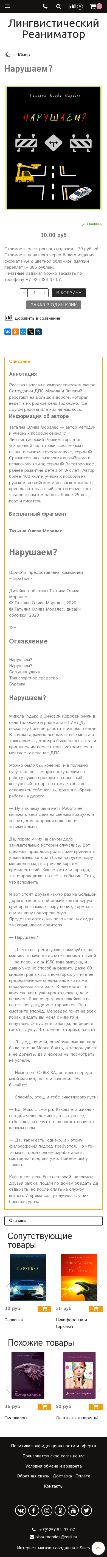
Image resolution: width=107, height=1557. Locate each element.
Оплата (82, 1476)
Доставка (62, 1476)
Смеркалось (16, 1418)
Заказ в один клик (54, 305)
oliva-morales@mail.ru (56, 1537)
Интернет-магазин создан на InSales (53, 1548)
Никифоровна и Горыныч (71, 1323)
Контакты (53, 1486)
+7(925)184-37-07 (56, 1530)
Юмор (24, 55)
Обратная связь (33, 1476)
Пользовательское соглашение (53, 1456)
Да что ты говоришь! (77, 1418)
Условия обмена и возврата (53, 1466)
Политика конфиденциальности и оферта (53, 1446)
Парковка (13, 1320)
